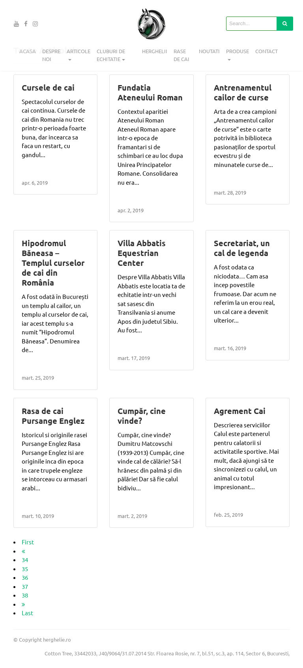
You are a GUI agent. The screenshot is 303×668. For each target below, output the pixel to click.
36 (25, 577)
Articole (78, 51)
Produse (237, 51)
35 (25, 568)
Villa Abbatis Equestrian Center (142, 253)
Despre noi (51, 55)
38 (25, 595)
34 (25, 559)
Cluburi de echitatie (111, 55)
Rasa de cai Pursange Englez (53, 416)
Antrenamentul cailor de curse (242, 92)
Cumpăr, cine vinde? (142, 416)
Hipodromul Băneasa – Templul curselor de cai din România (53, 263)
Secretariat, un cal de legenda (242, 248)
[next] (23, 604)
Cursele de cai (48, 87)
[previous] (23, 551)
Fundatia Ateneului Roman (150, 92)
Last (27, 612)
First (28, 542)
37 (25, 586)
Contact (266, 51)
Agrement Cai (240, 411)
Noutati (209, 51)
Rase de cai (181, 55)
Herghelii (154, 51)
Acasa (27, 51)
